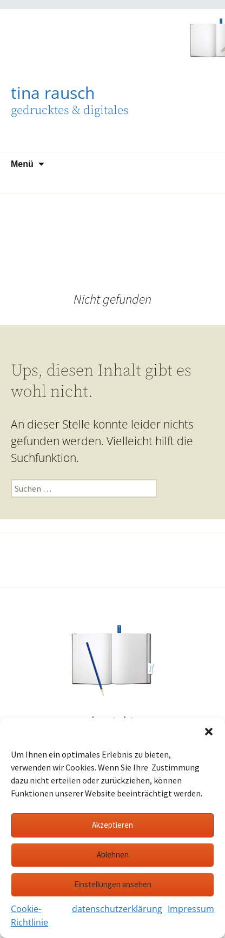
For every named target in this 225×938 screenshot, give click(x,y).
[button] (208, 731)
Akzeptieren (112, 825)
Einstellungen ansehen (112, 884)
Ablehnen (113, 854)
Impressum (191, 909)
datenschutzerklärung (117, 909)
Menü (22, 164)
